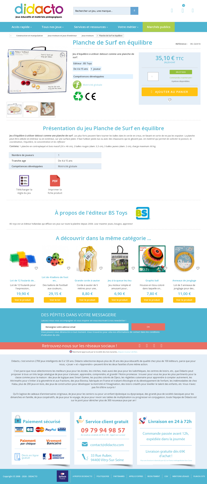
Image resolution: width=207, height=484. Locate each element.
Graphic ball (152, 280)
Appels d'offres (136, 476)
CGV (166, 476)
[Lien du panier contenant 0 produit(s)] (181, 13)
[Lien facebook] (139, 346)
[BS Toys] (140, 212)
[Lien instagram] (154, 346)
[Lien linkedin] (161, 346)
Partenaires (119, 476)
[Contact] (193, 13)
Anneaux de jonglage (184, 280)
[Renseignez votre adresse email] (85, 326)
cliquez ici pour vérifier (127, 352)
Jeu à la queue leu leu (119, 280)
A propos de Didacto (82, 476)
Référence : (182, 43)
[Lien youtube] (147, 346)
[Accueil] (10, 35)
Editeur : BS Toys (82, 63)
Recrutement (154, 476)
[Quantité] (153, 76)
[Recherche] (134, 11)
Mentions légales (181, 476)
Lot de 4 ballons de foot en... (55, 279)
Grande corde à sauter (87, 280)
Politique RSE (103, 476)
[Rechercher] (104, 11)
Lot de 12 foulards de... (22, 280)
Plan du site (199, 476)
